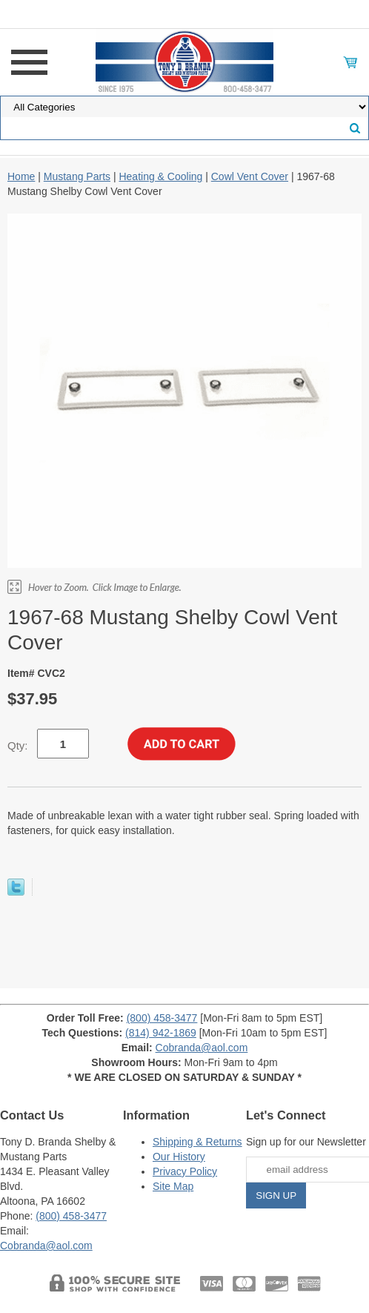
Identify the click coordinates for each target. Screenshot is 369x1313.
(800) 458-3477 (162, 1018)
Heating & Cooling (160, 176)
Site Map (173, 1186)
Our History (179, 1156)
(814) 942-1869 (160, 1033)
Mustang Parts (77, 176)
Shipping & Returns (197, 1142)
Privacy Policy (185, 1171)
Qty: (17, 745)
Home (21, 176)
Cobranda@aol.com (202, 1048)
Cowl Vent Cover (249, 176)
